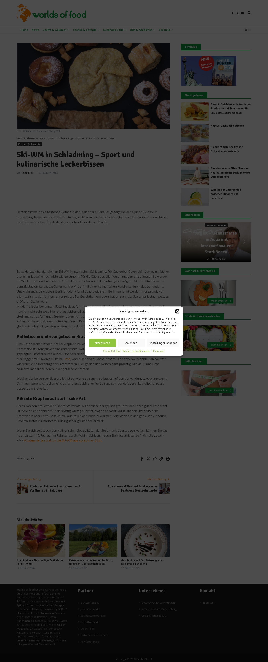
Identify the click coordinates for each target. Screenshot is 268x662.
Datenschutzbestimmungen (136, 351)
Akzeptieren (102, 343)
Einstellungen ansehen (163, 343)
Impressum (159, 351)
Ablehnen (131, 343)
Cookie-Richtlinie (112, 351)
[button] (177, 311)
